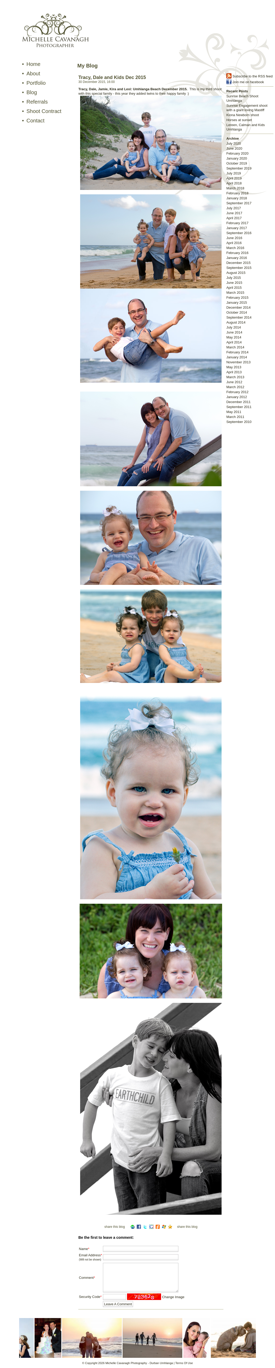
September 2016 (238, 233)
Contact (35, 120)
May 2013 (233, 367)
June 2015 (234, 283)
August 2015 (235, 273)
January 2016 (236, 258)
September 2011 (238, 407)
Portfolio (36, 83)
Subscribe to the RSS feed (253, 76)
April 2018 (234, 183)
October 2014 (236, 312)
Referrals (37, 102)
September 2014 (238, 317)
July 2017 (233, 208)
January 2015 (236, 302)
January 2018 (236, 198)
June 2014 (234, 332)
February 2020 (237, 153)
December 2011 (238, 402)
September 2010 (238, 422)
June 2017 (234, 213)
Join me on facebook (248, 82)
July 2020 (233, 143)
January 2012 (236, 397)
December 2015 (238, 263)
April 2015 (234, 288)
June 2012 (234, 382)
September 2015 (238, 268)
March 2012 (235, 387)
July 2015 (233, 278)
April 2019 (234, 178)
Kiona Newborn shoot (242, 115)
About (33, 73)
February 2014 (237, 352)
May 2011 (233, 412)
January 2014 (236, 357)
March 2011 (235, 417)
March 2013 (235, 377)
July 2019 (233, 173)
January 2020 (236, 158)
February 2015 (237, 297)
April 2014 (234, 342)
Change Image (173, 1297)
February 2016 (237, 253)
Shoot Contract (43, 111)
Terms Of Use (184, 1363)
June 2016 (234, 238)
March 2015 (235, 293)
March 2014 (235, 347)
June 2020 (234, 148)
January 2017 (236, 228)
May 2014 (233, 337)
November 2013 (238, 362)
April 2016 (234, 243)
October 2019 (236, 163)
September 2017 (238, 203)
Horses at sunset (239, 120)
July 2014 (233, 327)
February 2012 (237, 392)
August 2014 (235, 322)
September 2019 (238, 168)
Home (33, 64)
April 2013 (234, 372)
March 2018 (235, 188)
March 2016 (235, 248)
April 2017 (234, 218)
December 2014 (238, 307)
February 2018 (237, 193)
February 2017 (237, 223)
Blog (31, 92)
